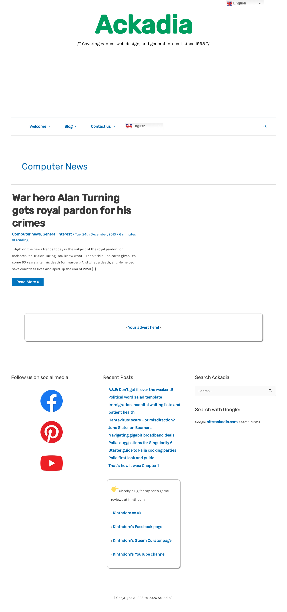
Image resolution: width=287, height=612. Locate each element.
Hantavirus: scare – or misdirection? (141, 420)
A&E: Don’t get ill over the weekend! (140, 389)
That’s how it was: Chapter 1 (133, 465)
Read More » (27, 282)
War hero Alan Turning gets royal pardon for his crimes (71, 210)
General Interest (57, 234)
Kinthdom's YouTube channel (139, 554)
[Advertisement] (143, 84)
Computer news (26, 234)
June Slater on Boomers (130, 427)
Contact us (100, 126)
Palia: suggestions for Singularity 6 (140, 442)
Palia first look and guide (131, 457)
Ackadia (144, 25)
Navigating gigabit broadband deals (141, 435)
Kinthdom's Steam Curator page (142, 540)
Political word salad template (135, 397)
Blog (68, 126)
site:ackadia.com (222, 421)
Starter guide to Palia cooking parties (142, 450)
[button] (265, 126)
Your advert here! (143, 327)
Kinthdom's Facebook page (137, 526)
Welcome (37, 126)
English (134, 126)
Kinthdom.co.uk (127, 512)
